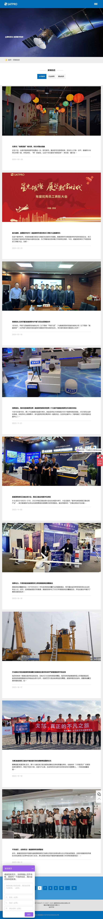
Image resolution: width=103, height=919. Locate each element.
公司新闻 (42, 76)
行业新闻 (51, 76)
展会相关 (61, 76)
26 (74, 888)
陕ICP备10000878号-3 (51, 905)
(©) (44, 903)
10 (61, 888)
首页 (9, 60)
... (67, 888)
